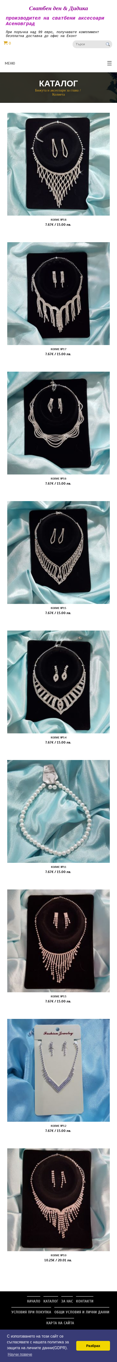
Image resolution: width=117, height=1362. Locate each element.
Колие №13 (58, 999)
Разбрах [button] (93, 1346)
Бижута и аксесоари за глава (56, 94)
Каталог (50, 1304)
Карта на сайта (60, 1326)
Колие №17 (59, 352)
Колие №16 (58, 482)
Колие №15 (58, 611)
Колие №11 (58, 870)
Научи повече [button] (20, 1354)
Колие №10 (59, 1258)
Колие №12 (58, 1129)
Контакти (84, 1304)
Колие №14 (59, 741)
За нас (67, 1304)
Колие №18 (59, 223)
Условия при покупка (31, 1315)
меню (58, 66)
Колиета (58, 98)
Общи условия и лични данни (81, 1315)
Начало (33, 1304)
